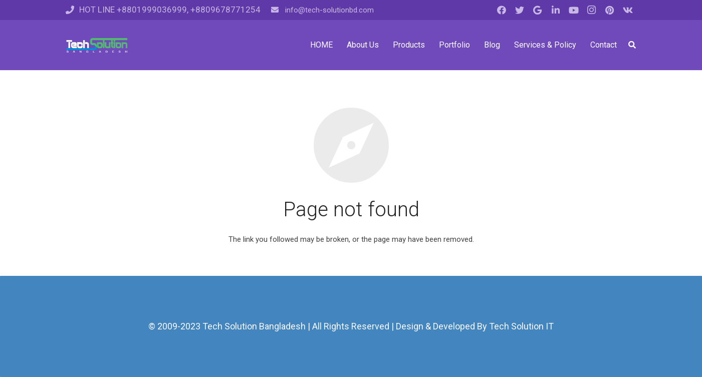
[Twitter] (520, 10)
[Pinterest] (610, 10)
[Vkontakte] (628, 10)
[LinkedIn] (556, 10)
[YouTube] (574, 10)
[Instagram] (592, 10)
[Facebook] (502, 10)
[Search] (632, 45)
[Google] (538, 10)
